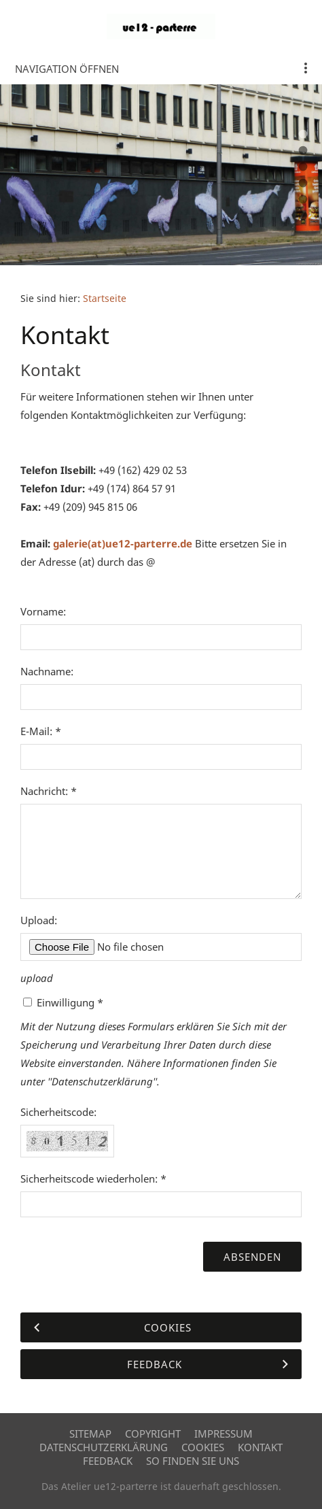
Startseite (104, 298)
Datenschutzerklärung (103, 1447)
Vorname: (43, 611)
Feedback (107, 1461)
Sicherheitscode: (58, 1112)
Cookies (202, 1447)
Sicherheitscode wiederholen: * (93, 1178)
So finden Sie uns (192, 1461)
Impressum (223, 1433)
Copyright (153, 1433)
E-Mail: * (40, 731)
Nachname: (46, 671)
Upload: (38, 920)
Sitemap (90, 1433)
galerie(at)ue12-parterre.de (122, 543)
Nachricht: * (48, 791)
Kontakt (260, 1447)
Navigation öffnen (67, 68)
